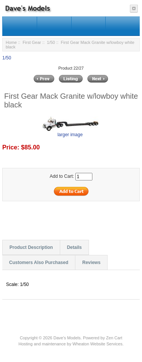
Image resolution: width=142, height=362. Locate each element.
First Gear (32, 42)
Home (11, 42)
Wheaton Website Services (97, 344)
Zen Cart (114, 338)
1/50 (51, 42)
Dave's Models (67, 338)
